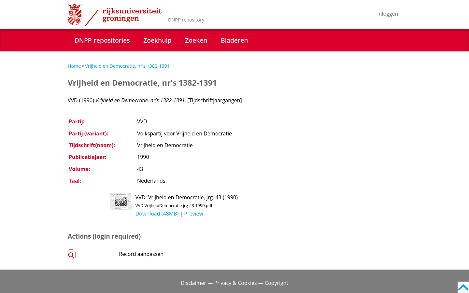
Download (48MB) (156, 213)
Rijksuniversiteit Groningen (115, 14)
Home (74, 66)
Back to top (463, 287)
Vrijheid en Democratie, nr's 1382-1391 (127, 66)
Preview (193, 213)
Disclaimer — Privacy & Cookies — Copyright (234, 282)
